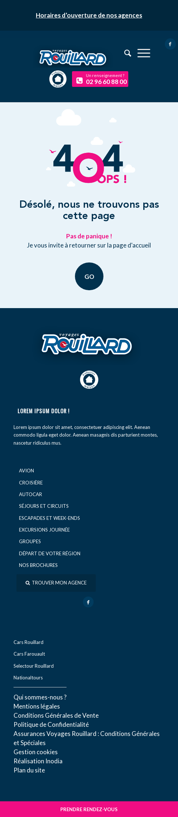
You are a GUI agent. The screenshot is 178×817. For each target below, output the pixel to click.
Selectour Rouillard (34, 666)
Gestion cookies (36, 752)
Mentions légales (37, 706)
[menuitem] (140, 53)
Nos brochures (38, 565)
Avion (26, 470)
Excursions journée (44, 530)
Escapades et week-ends (49, 518)
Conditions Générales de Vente (56, 715)
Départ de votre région (49, 553)
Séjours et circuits (44, 506)
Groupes (30, 541)
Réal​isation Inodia (38, 761)
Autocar (30, 494)
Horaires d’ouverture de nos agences (89, 15)
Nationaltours (28, 677)
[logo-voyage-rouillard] (89, 55)
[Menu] (140, 53)
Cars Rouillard (28, 642)
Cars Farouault (29, 654)
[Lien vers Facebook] (170, 44)
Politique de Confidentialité (51, 724)
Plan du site (29, 770)
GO (89, 276)
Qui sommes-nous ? (40, 697)
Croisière (31, 483)
